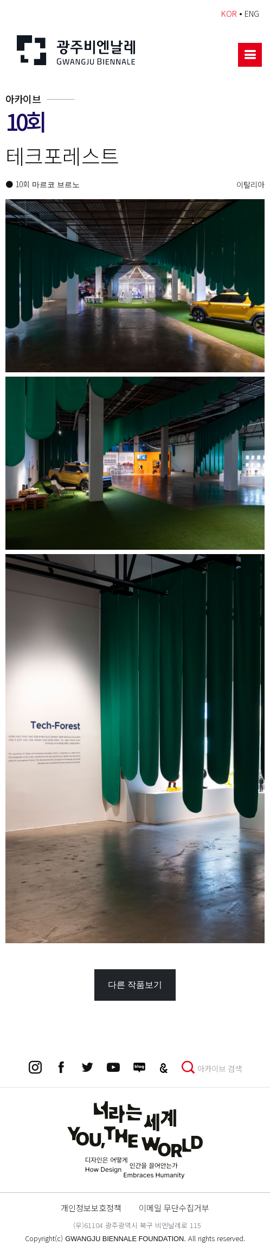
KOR (229, 13)
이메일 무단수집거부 (174, 1207)
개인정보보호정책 (91, 1207)
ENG (252, 13)
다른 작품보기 (135, 984)
